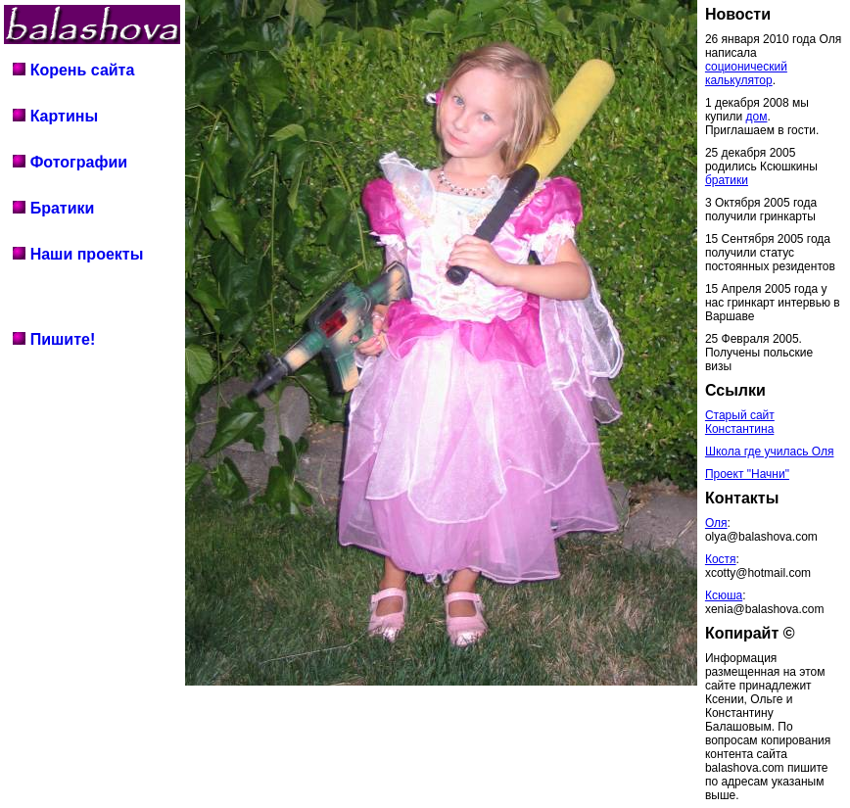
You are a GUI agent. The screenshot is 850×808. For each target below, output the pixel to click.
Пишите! (54, 339)
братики (726, 180)
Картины (55, 116)
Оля (716, 523)
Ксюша (723, 595)
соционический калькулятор (746, 73)
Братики (53, 208)
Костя (720, 559)
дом (757, 116)
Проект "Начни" (747, 474)
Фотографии (70, 162)
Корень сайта (73, 70)
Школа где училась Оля (769, 451)
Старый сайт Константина (740, 422)
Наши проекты (78, 254)
